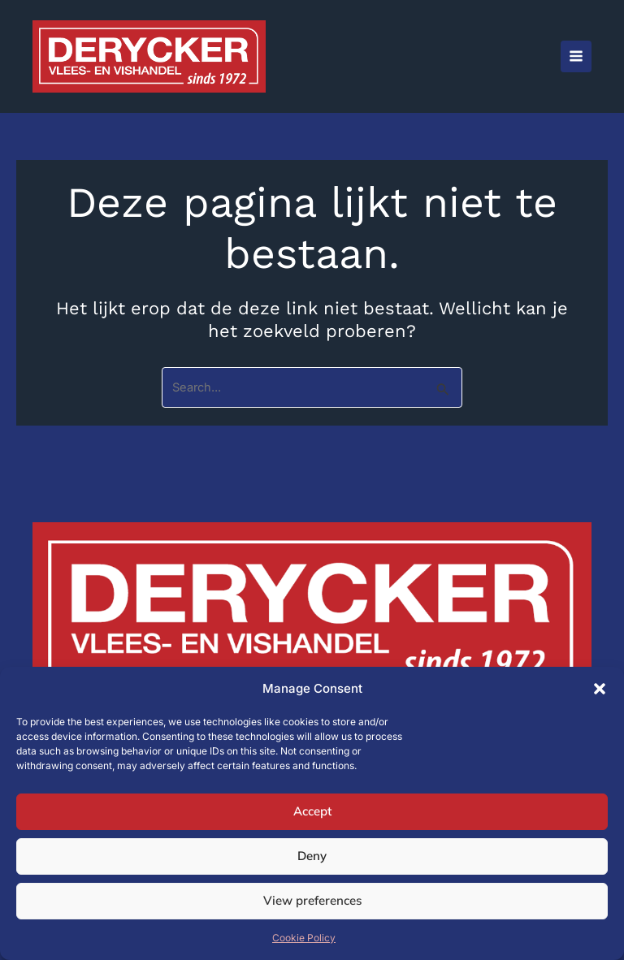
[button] (600, 689)
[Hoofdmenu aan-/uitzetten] (576, 56)
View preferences (312, 900)
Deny (312, 855)
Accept (312, 811)
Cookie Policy (304, 938)
